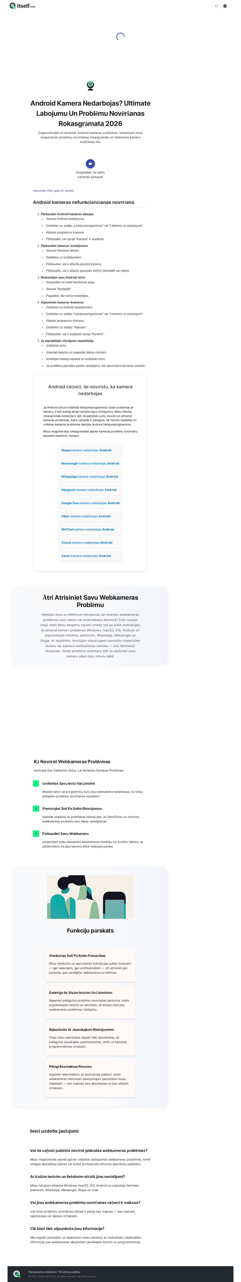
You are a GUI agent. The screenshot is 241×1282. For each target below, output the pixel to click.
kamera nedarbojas (86, 450)
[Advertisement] (203, 126)
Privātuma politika (69, 1272)
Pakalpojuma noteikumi (42, 1272)
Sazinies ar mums (87, 1276)
